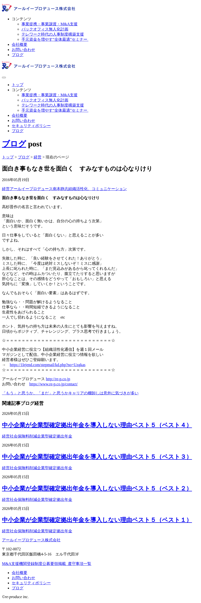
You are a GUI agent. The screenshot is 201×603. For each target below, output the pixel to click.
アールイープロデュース (31, 189)
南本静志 (60, 189)
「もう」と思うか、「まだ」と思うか (35, 393)
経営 (6, 189)
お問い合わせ (23, 50)
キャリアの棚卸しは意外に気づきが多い (103, 393)
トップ (17, 85)
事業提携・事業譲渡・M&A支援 (49, 24)
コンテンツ (21, 19)
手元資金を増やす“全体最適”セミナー (54, 39)
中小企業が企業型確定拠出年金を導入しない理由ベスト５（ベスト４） (97, 425)
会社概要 (19, 44)
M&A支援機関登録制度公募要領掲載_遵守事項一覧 (46, 564)
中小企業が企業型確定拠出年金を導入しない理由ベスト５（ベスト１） (97, 520)
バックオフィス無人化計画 (44, 29)
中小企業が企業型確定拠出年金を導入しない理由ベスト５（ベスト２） (97, 488)
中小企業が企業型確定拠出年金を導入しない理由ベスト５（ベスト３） (97, 457)
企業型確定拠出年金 (54, 436)
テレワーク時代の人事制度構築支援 (52, 34)
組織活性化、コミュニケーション (97, 189)
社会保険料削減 (23, 436)
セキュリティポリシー (31, 126)
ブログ (17, 55)
